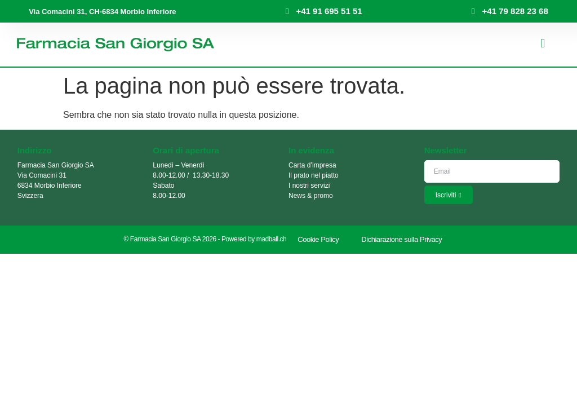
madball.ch (271, 239)
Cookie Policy (318, 239)
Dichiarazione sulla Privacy (401, 239)
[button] (543, 43)
